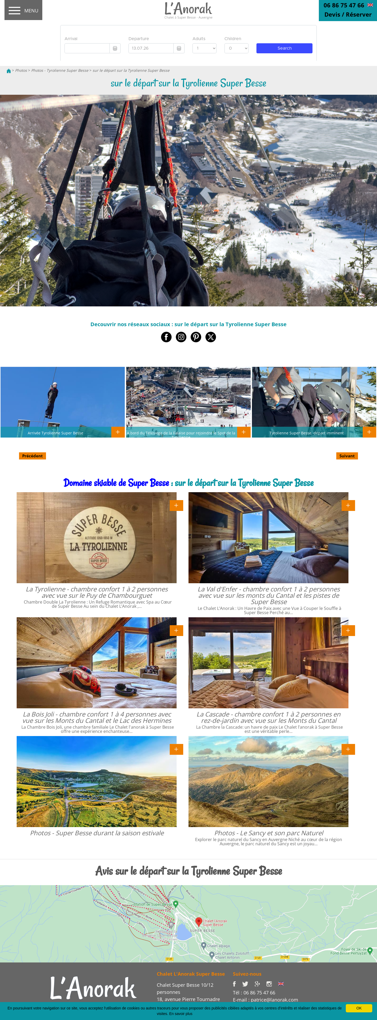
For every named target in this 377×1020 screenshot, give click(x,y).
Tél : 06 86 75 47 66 (254, 992)
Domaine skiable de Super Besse (116, 482)
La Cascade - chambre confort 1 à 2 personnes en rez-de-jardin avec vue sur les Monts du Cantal (268, 717)
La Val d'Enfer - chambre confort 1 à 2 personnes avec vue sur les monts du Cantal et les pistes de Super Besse (268, 595)
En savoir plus (180, 1014)
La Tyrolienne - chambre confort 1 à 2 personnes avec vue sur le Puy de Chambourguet (97, 592)
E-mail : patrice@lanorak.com (265, 1000)
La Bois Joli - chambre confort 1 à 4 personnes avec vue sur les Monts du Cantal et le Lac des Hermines (96, 717)
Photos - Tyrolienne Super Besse (59, 70)
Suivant (347, 455)
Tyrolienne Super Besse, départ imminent (307, 432)
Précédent (32, 455)
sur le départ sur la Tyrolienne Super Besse (131, 70)
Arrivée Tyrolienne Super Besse (55, 432)
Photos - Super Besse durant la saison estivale (97, 832)
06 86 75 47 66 (344, 5)
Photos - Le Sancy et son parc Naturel (268, 832)
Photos (21, 70)
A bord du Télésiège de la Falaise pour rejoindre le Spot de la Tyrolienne (181, 434)
